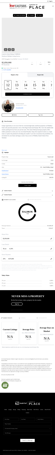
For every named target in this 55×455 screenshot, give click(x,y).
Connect (27, 401)
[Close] (51, 442)
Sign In (49, 1)
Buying (14, 398)
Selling (18, 398)
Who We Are (36, 398)
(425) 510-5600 (32, 438)
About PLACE (48, 398)
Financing (24, 398)
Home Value (29, 398)
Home (5, 398)
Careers (41, 398)
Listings (10, 398)
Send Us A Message (27, 428)
